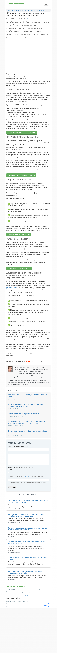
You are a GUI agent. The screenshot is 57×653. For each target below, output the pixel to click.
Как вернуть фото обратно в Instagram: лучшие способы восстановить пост (25, 405)
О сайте (36, 595)
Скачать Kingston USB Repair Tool (19, 234)
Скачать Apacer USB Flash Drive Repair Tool (22, 133)
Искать (45, 605)
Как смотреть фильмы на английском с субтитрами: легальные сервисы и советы (27, 529)
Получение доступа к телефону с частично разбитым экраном (27, 395)
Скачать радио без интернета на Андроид (23, 414)
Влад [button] (28, 18)
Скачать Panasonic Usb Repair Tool (19, 268)
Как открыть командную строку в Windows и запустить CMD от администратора (28, 501)
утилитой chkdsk (11, 288)
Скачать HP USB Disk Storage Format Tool (21, 175)
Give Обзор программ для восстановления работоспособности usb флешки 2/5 (28, 361)
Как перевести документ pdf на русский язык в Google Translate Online (28, 432)
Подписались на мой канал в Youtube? (20, 467)
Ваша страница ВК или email (18, 446)
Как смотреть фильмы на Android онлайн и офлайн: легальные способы (27, 542)
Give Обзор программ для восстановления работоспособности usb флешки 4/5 (31, 361)
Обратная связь (10, 595)
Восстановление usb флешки (34, 10)
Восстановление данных (15, 10)
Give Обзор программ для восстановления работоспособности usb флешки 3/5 (30, 361)
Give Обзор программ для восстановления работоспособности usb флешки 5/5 (32, 361)
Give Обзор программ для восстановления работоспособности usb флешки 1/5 (27, 361)
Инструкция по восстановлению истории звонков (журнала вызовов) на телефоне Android (26, 422)
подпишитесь (27, 476)
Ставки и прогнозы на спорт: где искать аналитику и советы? (27, 558)
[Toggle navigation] (46, 4)
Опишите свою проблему (17, 453)
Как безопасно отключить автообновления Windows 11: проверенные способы (27, 572)
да (10, 473)
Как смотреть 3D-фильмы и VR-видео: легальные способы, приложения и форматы (26, 515)
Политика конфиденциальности (24, 595)
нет (11, 469)
